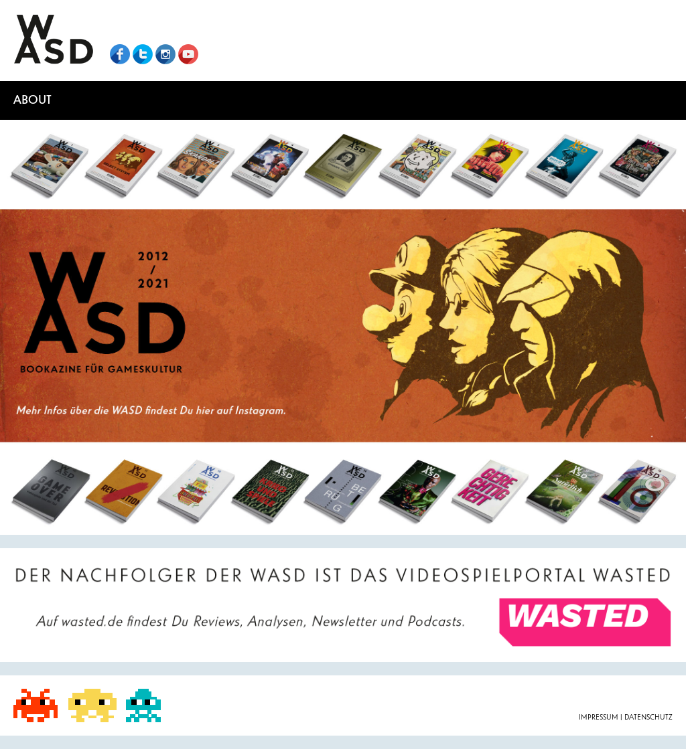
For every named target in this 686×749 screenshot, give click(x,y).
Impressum (599, 718)
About (32, 100)
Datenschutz (648, 718)
